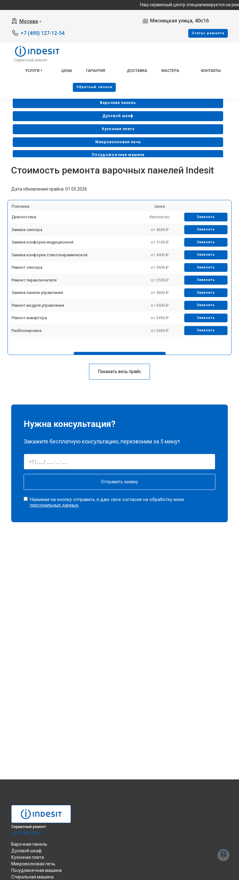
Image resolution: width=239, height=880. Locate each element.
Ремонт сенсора (27, 267)
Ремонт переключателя (34, 280)
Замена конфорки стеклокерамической (49, 255)
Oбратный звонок (94, 87)
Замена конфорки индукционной (42, 242)
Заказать (206, 217)
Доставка (137, 71)
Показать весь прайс (119, 371)
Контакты (211, 71)
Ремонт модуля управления (38, 305)
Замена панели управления (37, 292)
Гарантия (95, 71)
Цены (66, 71)
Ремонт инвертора (29, 317)
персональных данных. (54, 505)
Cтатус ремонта (208, 33)
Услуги (32, 71)
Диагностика (24, 217)
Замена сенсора (27, 229)
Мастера (170, 71)
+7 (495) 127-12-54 (42, 33)
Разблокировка (26, 330)
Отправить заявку (119, 481)
